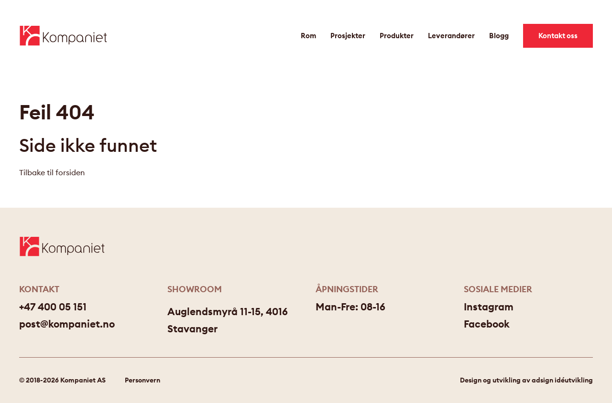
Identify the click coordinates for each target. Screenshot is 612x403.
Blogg (499, 35)
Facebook (487, 324)
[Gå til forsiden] (63, 35)
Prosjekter (347, 35)
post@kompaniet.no (67, 324)
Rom (308, 35)
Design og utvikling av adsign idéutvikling (526, 380)
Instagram (489, 306)
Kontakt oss (558, 35)
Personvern (142, 380)
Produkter (397, 35)
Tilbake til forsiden (52, 172)
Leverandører (451, 35)
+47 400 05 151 (53, 306)
